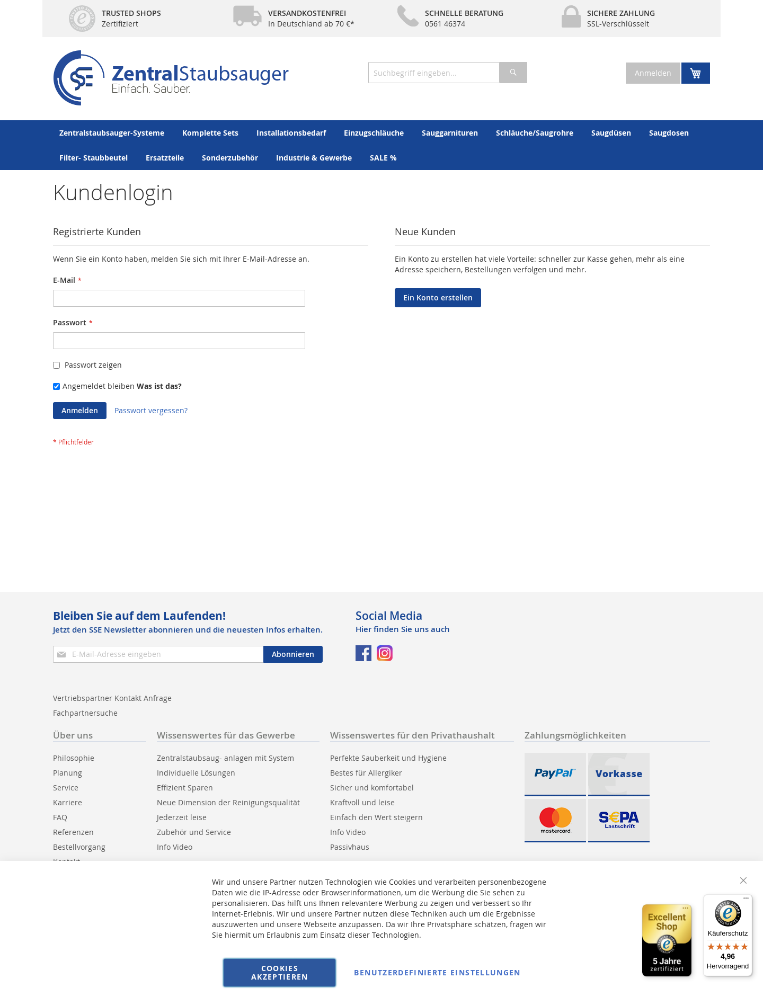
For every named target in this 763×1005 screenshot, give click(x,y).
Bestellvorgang (79, 847)
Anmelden (653, 73)
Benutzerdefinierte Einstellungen (437, 972)
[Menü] (746, 900)
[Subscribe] (293, 654)
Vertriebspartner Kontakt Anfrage (112, 698)
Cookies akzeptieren (279, 972)
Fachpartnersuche (85, 713)
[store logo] (171, 78)
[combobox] (447, 72)
